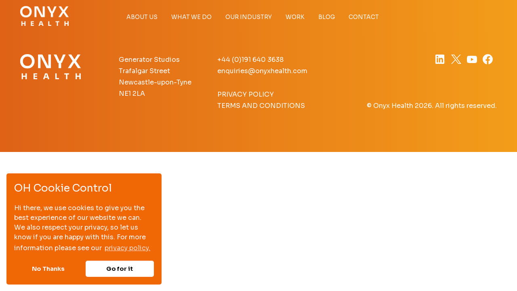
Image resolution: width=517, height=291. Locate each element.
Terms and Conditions (261, 105)
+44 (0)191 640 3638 (250, 59)
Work (295, 17)
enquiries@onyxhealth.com (262, 71)
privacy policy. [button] (127, 248)
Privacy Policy (245, 94)
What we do (191, 17)
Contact (364, 17)
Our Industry (248, 17)
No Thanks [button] (48, 268)
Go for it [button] (119, 268)
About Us (142, 17)
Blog (326, 17)
